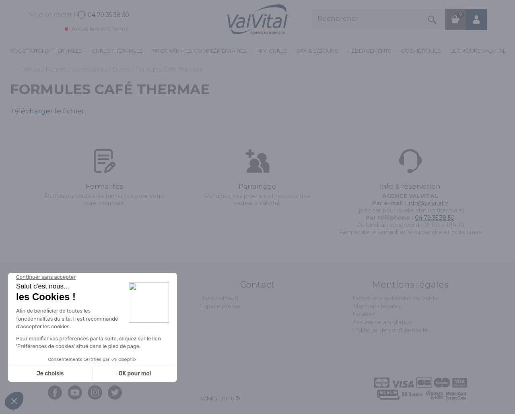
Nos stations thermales (45, 50)
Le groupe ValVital (478, 50)
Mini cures (271, 50)
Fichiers (56, 69)
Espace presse (220, 306)
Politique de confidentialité (390, 330)
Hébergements (369, 50)
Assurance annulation (382, 322)
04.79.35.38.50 (435, 217)
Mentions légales (377, 306)
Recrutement (219, 298)
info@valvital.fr (428, 203)
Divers (122, 69)
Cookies (364, 314)
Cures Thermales (117, 50)
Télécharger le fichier (47, 111)
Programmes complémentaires (199, 50)
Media (32, 69)
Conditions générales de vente (396, 298)
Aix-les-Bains (90, 69)
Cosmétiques (421, 50)
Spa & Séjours (317, 50)
